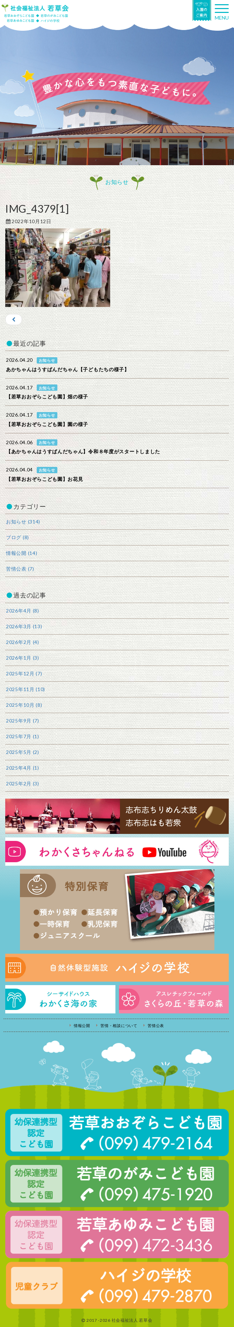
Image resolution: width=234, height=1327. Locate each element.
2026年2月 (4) (22, 642)
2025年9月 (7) (22, 721)
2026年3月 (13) (24, 626)
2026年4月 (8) (22, 611)
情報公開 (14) (21, 553)
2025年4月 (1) (22, 768)
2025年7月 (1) (22, 736)
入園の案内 (201, 10)
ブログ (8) (17, 537)
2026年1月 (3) (22, 658)
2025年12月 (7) (24, 673)
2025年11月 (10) (25, 689)
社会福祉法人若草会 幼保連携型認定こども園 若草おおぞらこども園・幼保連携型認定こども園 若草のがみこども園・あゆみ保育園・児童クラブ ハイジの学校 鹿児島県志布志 (35, 12)
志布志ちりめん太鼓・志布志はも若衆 (117, 816)
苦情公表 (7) (20, 569)
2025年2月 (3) (22, 783)
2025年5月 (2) (22, 752)
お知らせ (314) (23, 522)
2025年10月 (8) (24, 705)
